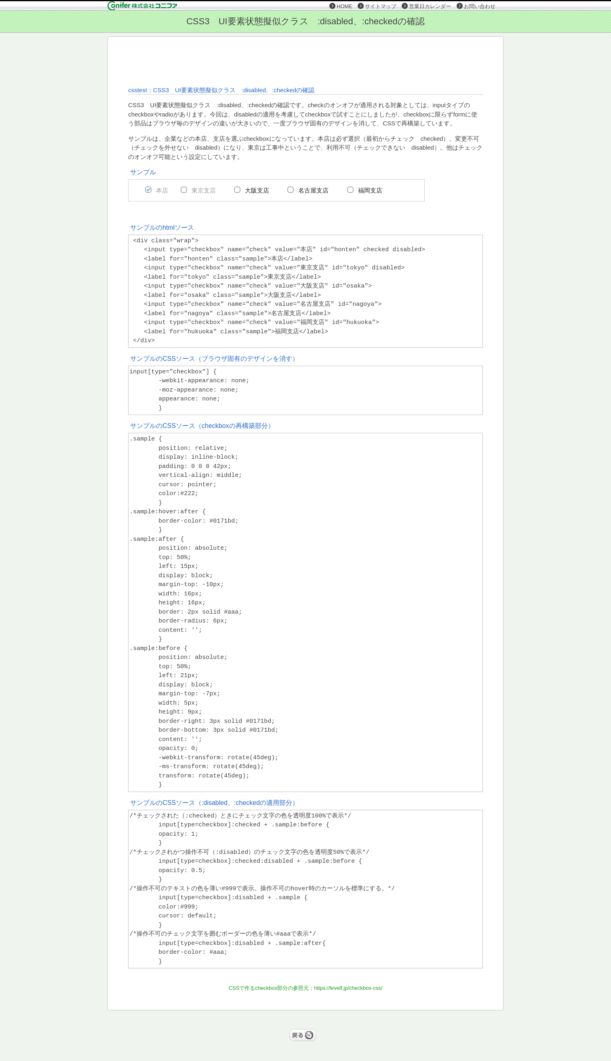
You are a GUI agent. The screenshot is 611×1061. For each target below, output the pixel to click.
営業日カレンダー (430, 6)
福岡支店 (370, 190)
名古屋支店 (313, 190)
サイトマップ (380, 6)
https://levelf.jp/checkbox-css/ (348, 988)
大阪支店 (257, 190)
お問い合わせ (479, 6)
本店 (162, 190)
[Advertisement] (305, 61)
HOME (344, 6)
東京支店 (204, 190)
